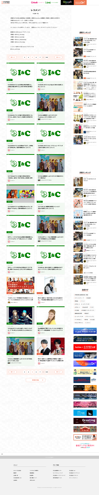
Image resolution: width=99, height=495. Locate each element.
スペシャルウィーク (79, 298)
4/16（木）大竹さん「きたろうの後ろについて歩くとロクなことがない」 (90, 138)
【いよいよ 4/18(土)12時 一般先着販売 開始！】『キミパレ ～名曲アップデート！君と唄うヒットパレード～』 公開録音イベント (90, 86)
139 (46, 56)
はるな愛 (92, 319)
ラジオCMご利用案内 (34, 470)
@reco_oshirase (14, 48)
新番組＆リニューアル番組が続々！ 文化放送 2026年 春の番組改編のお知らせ (90, 213)
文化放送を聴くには (18, 477)
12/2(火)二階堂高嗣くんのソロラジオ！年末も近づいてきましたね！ (20, 359)
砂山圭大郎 (85, 307)
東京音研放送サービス (57, 477)
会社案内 (15, 480)
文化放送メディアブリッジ (75, 473)
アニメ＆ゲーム (37, 2)
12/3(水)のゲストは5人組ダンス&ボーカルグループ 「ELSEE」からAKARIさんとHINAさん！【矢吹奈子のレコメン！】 (20, 329)
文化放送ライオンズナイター (88, 310)
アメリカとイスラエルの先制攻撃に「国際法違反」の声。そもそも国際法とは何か (90, 246)
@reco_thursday (19, 41)
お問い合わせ (33, 480)
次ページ (58, 56)
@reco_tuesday (19, 36)
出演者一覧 (16, 475)
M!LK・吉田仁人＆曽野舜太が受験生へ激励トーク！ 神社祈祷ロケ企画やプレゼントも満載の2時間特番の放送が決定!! (50, 359)
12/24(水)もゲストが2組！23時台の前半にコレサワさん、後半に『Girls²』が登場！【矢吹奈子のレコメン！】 (20, 116)
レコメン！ (88, 322)
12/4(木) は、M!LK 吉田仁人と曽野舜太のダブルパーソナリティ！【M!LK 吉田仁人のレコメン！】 (50, 268)
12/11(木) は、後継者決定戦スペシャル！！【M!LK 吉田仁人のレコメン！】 (50, 206)
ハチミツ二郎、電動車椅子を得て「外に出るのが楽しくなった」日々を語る (90, 40)
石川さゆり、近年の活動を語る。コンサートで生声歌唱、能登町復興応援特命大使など (90, 62)
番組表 (15, 473)
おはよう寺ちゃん (79, 322)
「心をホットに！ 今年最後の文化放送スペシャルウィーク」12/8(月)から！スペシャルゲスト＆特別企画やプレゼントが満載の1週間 (20, 299)
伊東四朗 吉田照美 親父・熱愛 (81, 295)
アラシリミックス (90, 316)
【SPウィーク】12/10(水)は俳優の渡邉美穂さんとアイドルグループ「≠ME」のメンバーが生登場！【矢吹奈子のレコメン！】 (20, 238)
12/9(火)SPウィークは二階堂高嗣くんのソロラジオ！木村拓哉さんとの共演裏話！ (50, 237)
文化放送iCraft (72, 470)
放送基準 (32, 475)
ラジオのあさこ (78, 319)
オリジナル (40, 292)
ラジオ (91, 307)
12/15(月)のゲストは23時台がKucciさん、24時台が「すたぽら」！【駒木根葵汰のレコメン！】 (20, 207)
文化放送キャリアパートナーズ (59, 475)
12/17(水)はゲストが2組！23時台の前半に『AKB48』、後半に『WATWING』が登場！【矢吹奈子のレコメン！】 (20, 177)
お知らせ (10, 79)
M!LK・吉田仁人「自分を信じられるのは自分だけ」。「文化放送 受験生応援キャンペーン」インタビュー (50, 299)
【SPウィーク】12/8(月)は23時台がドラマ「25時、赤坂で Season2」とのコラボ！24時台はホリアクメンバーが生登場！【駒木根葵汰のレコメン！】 (20, 269)
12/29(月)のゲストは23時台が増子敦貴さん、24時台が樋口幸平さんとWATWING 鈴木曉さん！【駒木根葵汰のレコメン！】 (20, 85)
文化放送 (77, 310)
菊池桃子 (87, 313)
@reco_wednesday (20, 39)
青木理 (86, 319)
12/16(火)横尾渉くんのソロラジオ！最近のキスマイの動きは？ (50, 176)
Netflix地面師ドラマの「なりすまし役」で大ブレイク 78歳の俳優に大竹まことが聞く (90, 256)
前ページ (13, 56)
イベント (83, 301)
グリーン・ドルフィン (73, 477)
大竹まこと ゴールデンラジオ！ (82, 304)
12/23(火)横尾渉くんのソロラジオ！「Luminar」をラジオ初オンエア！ (49, 115)
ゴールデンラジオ (79, 316)
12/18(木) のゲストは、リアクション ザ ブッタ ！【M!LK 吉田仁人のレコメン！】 (50, 145)
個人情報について (33, 477)
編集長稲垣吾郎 (78, 313)
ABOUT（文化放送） (18, 470)
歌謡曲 (76, 301)
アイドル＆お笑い (51, 2)
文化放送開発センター (57, 470)
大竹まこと (77, 307)
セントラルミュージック (58, 473)
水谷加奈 (89, 298)
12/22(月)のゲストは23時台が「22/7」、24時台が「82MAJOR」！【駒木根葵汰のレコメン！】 (20, 146)
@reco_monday (19, 34)
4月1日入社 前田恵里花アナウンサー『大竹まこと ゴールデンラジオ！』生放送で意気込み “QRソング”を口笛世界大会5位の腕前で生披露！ (90, 204)
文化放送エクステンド (74, 475)
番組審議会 (32, 473)
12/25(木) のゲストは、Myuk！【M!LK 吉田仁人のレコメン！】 (50, 85)
